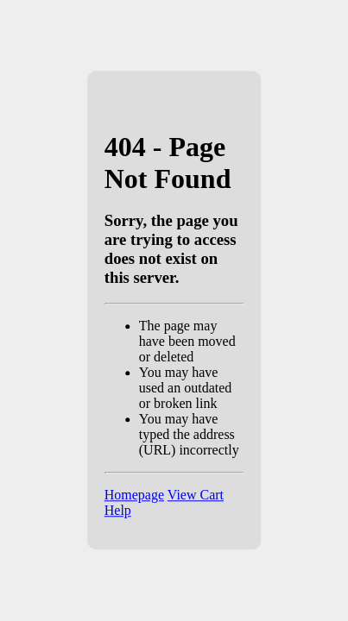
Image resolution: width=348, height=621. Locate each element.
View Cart (196, 495)
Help (117, 511)
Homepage (134, 495)
